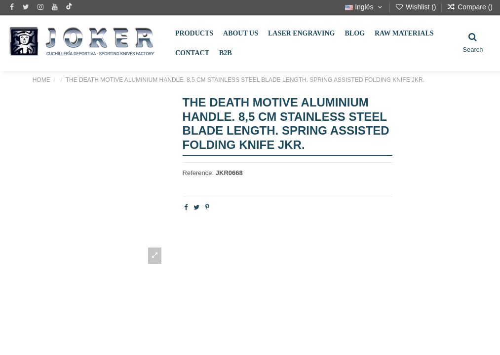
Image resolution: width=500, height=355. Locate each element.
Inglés (364, 7)
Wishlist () (416, 7)
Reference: (198, 173)
